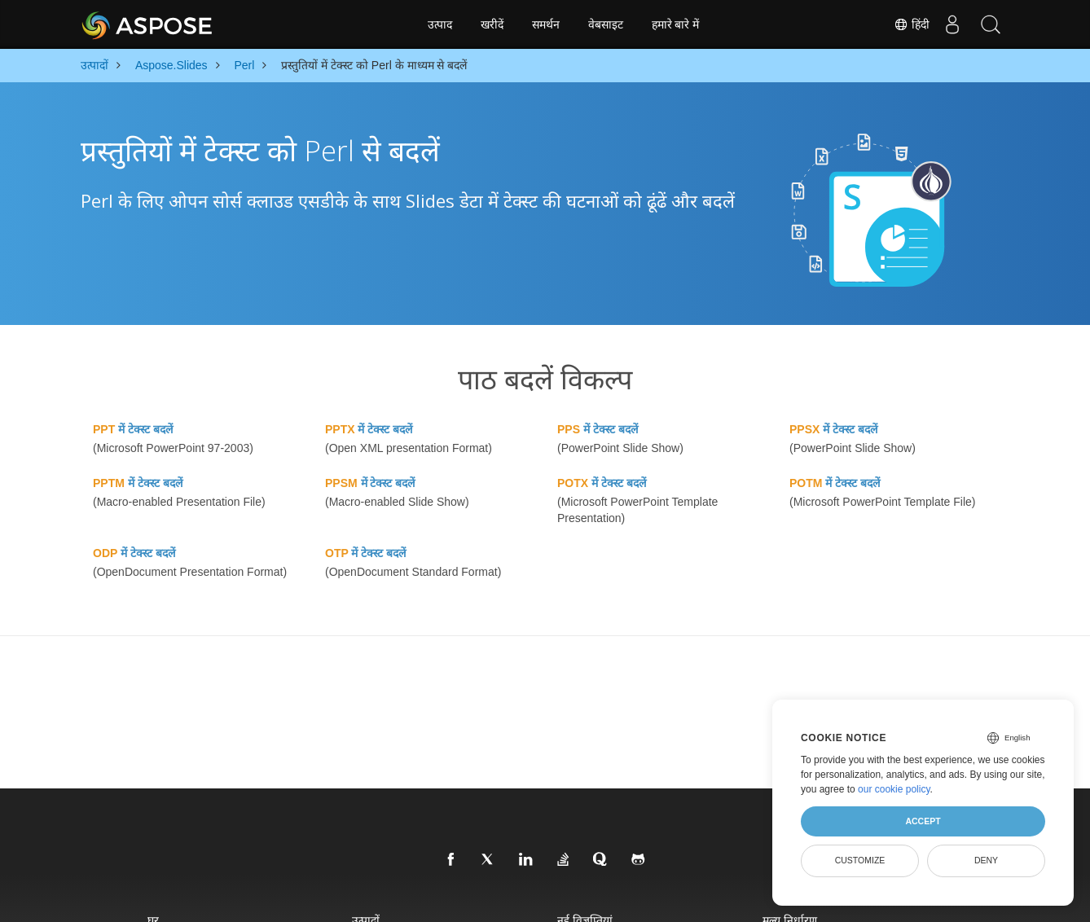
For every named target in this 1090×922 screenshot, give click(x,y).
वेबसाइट (605, 24)
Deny (986, 860)
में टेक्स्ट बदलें (133, 429)
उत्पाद (440, 24)
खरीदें (492, 24)
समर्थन (546, 24)
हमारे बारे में (676, 24)
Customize (860, 860)
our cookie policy (894, 789)
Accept (922, 821)
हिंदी (906, 24)
